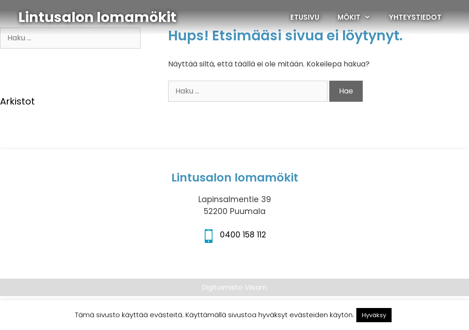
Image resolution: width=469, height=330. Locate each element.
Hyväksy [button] (374, 315)
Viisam (256, 287)
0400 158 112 (243, 234)
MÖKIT (359, 17)
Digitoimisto (222, 287)
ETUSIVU (304, 17)
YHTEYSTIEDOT (415, 17)
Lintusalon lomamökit (97, 17)
